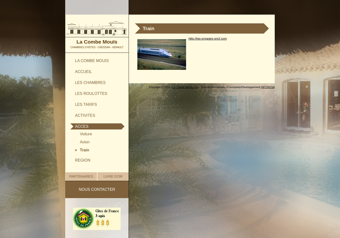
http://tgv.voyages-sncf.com (208, 38)
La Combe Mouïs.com (185, 87)
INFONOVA (268, 87)
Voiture (86, 134)
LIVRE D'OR (113, 176)
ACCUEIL (83, 72)
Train (84, 150)
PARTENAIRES (81, 176)
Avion (85, 142)
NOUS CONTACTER (97, 189)
